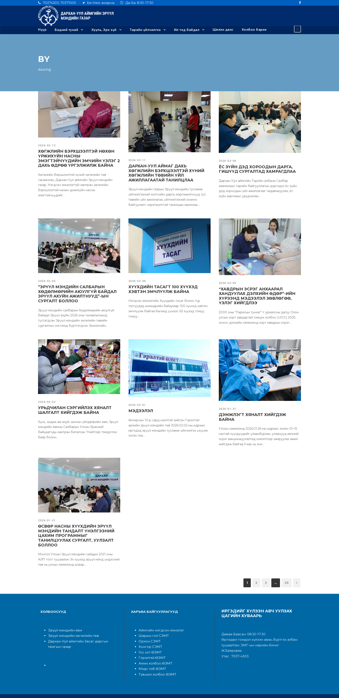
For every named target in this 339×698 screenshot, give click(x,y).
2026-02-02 (46, 401)
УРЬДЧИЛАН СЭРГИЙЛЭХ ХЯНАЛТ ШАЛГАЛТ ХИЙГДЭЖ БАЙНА (71, 410)
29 (287, 573)
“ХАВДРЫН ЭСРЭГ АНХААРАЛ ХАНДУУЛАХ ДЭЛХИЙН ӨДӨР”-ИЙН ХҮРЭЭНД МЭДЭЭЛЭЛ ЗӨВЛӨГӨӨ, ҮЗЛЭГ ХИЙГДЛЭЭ (259, 296)
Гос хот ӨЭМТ (149, 643)
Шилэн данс (222, 30)
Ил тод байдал (186, 30)
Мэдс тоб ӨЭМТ (151, 659)
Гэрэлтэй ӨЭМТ (151, 648)
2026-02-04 (227, 282)
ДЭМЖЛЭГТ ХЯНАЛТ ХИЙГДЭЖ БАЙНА (256, 414)
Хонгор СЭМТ (149, 637)
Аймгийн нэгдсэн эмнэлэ (157, 621)
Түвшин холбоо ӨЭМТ (155, 665)
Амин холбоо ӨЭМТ (154, 654)
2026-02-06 (227, 160)
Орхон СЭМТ (148, 632)
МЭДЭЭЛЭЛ (139, 410)
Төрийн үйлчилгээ (145, 30)
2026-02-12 (46, 145)
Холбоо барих (253, 30)
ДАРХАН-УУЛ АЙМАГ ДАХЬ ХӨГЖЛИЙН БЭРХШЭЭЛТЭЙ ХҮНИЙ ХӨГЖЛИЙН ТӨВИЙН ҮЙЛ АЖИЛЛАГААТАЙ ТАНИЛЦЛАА (166, 173)
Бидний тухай (66, 30)
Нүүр (42, 30)
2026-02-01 (136, 404)
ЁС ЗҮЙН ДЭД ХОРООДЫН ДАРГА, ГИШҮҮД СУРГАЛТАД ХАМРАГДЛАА (253, 169)
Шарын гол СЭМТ (152, 626)
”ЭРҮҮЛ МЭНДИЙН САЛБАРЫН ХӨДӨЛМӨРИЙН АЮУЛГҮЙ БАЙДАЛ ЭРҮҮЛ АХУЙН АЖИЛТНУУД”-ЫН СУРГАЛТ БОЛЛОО (79, 294)
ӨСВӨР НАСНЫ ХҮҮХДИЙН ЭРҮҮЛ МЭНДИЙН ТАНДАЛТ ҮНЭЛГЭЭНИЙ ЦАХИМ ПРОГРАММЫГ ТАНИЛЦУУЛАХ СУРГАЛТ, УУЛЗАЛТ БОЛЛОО (75, 528)
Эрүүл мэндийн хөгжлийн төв (70, 626)
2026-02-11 (136, 160)
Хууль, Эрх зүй (104, 30)
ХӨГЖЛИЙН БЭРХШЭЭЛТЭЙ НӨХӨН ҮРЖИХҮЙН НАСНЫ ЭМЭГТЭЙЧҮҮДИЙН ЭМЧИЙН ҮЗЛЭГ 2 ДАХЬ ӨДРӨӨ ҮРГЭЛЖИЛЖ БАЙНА (76, 158)
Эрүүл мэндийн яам (63, 621)
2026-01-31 (227, 408)
